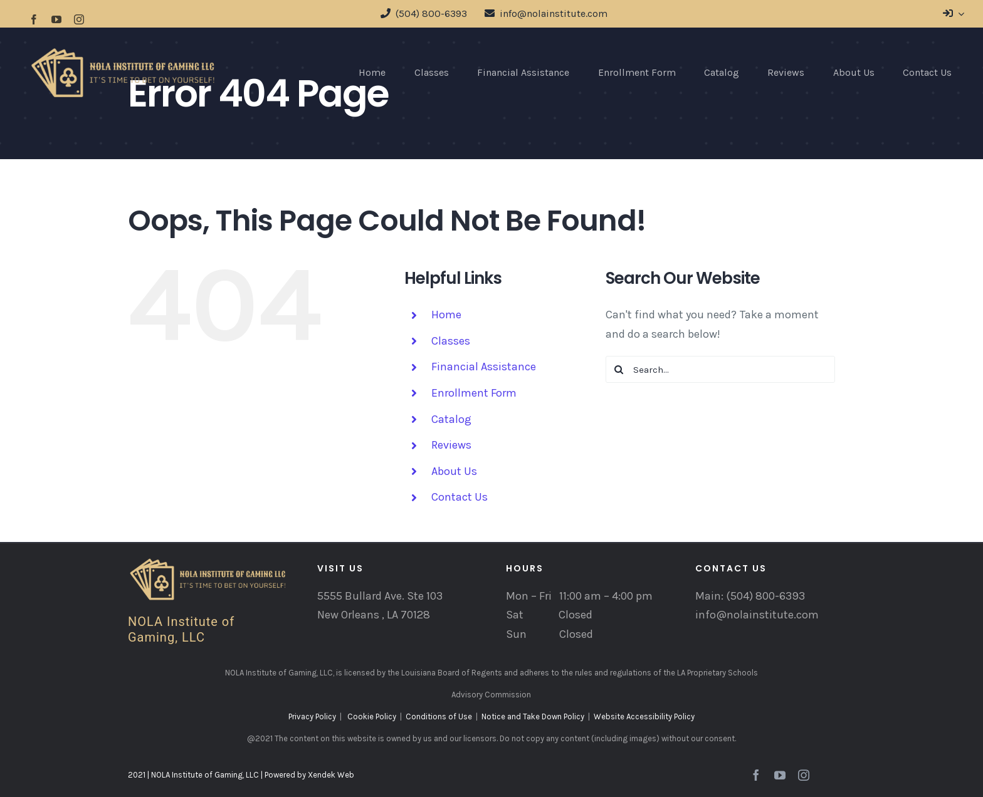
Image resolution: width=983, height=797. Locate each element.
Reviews (451, 445)
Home (446, 314)
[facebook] (34, 19)
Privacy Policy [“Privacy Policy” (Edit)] (312, 716)
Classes (450, 341)
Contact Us (459, 497)
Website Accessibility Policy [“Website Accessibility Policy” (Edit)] (644, 716)
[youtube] (56, 19)
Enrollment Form (474, 393)
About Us (454, 471)
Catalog (451, 419)
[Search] (619, 369)
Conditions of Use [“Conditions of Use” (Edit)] (439, 716)
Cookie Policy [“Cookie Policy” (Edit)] (371, 716)
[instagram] (79, 19)
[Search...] (721, 369)
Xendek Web (331, 774)
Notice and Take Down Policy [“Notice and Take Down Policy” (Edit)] (532, 716)
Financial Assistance (483, 366)
